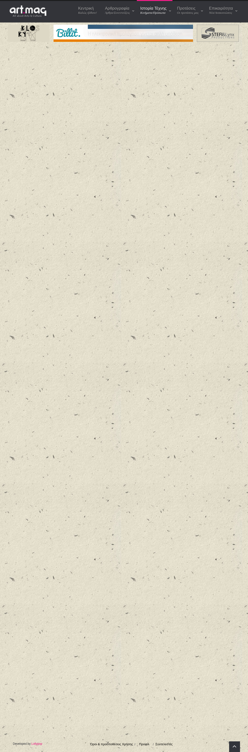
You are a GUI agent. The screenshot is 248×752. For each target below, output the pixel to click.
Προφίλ (144, 744)
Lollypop (36, 743)
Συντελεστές (164, 744)
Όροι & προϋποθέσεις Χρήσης (111, 744)
